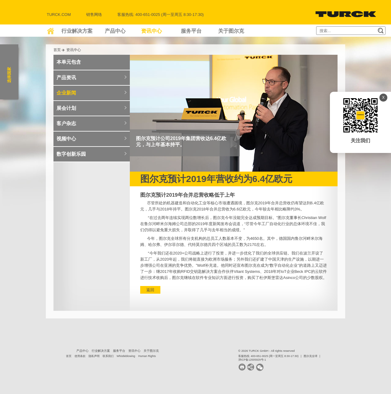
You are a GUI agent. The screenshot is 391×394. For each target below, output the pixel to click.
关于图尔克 (231, 31)
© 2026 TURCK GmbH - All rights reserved (266, 350)
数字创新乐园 (71, 154)
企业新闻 (66, 92)
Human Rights (147, 356)
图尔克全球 (310, 356)
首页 (57, 50)
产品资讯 (66, 77)
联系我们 (108, 356)
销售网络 (94, 14)
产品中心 (115, 31)
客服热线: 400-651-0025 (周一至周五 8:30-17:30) (268, 356)
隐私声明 (94, 356)
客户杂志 (66, 123)
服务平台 (191, 31)
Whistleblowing (126, 356)
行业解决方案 (77, 31)
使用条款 (80, 356)
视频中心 (66, 138)
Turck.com (59, 14)
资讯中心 (151, 31)
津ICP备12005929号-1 (252, 359)
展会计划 (66, 108)
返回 (150, 290)
